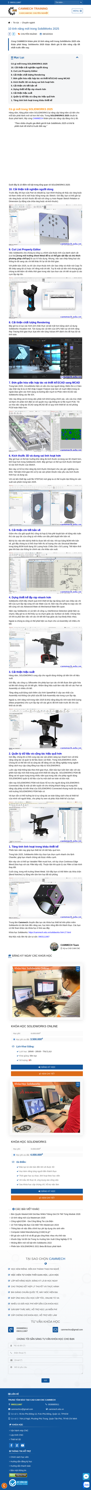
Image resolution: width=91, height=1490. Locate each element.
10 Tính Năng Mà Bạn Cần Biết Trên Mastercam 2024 (35, 1225)
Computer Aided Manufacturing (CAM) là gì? (30, 1232)
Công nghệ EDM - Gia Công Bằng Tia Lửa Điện (32, 1221)
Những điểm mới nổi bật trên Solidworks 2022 (31, 1243)
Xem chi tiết (47, 1074)
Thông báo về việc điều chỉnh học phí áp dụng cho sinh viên (37, 1228)
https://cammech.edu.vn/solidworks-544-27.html (50, 932)
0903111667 (15, 2)
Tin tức (16, 22)
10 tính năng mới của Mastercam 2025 (28, 1218)
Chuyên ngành (28, 22)
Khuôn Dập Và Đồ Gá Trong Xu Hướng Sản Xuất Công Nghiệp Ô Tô (41, 1239)
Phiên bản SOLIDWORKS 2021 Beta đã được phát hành (36, 1246)
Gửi (45, 1381)
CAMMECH (38, 118)
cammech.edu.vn (56, 1409)
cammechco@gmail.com (72, 1329)
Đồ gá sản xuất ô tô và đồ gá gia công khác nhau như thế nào (38, 1235)
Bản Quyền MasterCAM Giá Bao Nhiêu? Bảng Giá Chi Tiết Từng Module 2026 (45, 1214)
